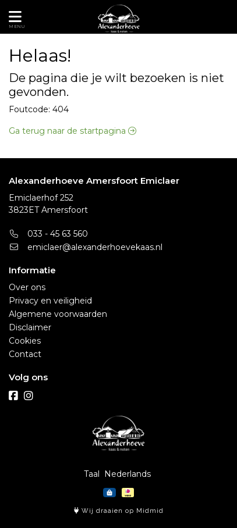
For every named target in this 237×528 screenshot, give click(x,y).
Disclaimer (30, 327)
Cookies (25, 341)
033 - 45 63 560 (48, 234)
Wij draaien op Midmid (119, 511)
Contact (25, 354)
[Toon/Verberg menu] (13, 17)
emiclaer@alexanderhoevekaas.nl (85, 247)
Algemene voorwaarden (58, 314)
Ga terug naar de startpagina (72, 131)
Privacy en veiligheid (50, 300)
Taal (92, 474)
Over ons (27, 287)
